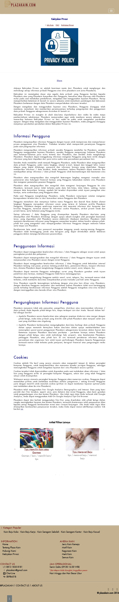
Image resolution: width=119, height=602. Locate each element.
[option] (36, 444)
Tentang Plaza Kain (11, 547)
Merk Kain (67, 554)
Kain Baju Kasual (92, 532)
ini (22, 409)
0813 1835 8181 (12, 567)
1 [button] (56, 474)
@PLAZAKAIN (6, 585)
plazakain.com (106, 593)
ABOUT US (37, 585)
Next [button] (104, 449)
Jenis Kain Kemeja (70, 544)
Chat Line (8, 573)
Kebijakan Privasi (10, 554)
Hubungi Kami (9, 551)
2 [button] (59, 474)
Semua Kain (67, 557)
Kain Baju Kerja (27, 532)
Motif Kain (67, 547)
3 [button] (63, 474)
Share (59, 81)
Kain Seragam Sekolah (48, 532)
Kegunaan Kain (69, 551)
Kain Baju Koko (11, 532)
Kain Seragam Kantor (71, 532)
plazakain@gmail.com (14, 570)
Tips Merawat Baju (82, 452)
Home (5, 544)
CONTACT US (22, 585)
